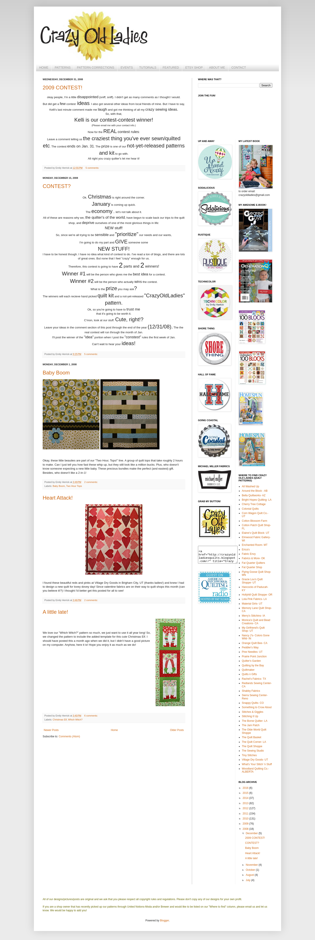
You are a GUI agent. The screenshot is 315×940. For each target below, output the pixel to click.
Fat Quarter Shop (252, 567)
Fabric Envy (249, 553)
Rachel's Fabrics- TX (254, 678)
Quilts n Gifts (249, 674)
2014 (246, 798)
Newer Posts (51, 730)
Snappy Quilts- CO (253, 702)
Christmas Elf (60, 719)
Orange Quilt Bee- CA (255, 643)
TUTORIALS (147, 67)
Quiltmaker (248, 669)
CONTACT (238, 67)
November (252, 864)
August (250, 874)
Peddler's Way (250, 647)
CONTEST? (57, 186)
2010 (246, 818)
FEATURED (171, 67)
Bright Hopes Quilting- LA (256, 499)
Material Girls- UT (252, 603)
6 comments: (91, 715)
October (251, 869)
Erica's (246, 549)
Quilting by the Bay (253, 665)
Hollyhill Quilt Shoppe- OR (257, 594)
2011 (246, 813)
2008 (246, 828)
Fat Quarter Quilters (253, 562)
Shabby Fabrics (251, 690)
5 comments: (92, 168)
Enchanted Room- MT (255, 544)
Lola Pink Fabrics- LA (254, 599)
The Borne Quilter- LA (255, 720)
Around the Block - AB (255, 490)
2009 (246, 823)
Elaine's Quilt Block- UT (256, 532)
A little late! (55, 612)
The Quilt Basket (251, 737)
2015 (246, 793)
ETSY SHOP (194, 67)
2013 (246, 803)
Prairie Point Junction (254, 656)
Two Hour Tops (74, 486)
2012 (246, 808)
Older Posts (177, 730)
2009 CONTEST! (62, 87)
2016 (246, 787)
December (252, 833)
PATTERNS (63, 67)
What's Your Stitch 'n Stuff (257, 764)
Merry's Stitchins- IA (253, 615)
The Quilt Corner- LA (254, 741)
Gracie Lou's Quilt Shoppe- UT (252, 581)
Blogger (164, 920)
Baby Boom (56, 373)
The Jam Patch (251, 725)
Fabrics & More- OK (253, 558)
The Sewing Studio (253, 750)
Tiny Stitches (249, 755)
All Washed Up (250, 486)
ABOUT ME (217, 67)
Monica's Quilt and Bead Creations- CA (256, 622)
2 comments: (91, 482)
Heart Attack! (58, 498)
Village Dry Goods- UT (255, 759)
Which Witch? (75, 719)
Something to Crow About (257, 707)
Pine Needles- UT (252, 651)
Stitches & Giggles (252, 711)
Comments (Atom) (69, 736)
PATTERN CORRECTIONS (95, 67)
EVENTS (127, 67)
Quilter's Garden (251, 660)
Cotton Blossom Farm (254, 520)
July (248, 880)
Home (114, 730)
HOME (43, 67)
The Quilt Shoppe (252, 746)
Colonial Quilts (250, 508)
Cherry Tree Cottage (254, 504)
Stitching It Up (250, 716)
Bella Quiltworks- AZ (254, 495)
